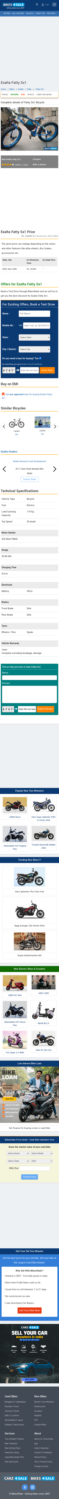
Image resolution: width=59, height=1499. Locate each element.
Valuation (30, 13)
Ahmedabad (10, 1420)
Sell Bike (6, 13)
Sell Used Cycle (11, 1461)
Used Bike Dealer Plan (14, 1457)
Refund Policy (40, 1457)
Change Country (41, 1466)
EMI (23, 94)
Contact (37, 1452)
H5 (16, 434)
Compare (37, 159)
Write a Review (39, 164)
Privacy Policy (46, 1461)
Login (45, 4)
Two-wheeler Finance (14, 1439)
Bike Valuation (11, 1443)
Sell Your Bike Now (29, 1310)
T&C (36, 1461)
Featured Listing (12, 1452)
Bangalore (9, 1401)
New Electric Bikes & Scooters (29, 969)
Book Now (47, 370)
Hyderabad (20, 1401)
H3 (42, 434)
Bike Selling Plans (12, 1448)
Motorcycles (39, 1406)
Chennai (8, 1411)
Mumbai (8, 1406)
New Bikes (51, 13)
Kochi (16, 1411)
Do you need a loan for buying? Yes (20, 358)
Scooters (38, 1411)
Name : (6, 313)
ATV (36, 1420)
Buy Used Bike (18, 13)
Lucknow (15, 1415)
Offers (15, 94)
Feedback (47, 1452)
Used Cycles (18, 1424)
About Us (38, 1439)
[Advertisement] (29, 47)
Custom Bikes (40, 1424)
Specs (30, 94)
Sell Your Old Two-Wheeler (29, 1251)
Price (5, 94)
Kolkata (8, 1424)
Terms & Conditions (34, 364)
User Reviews (44, 94)
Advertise (44, 1448)
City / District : (9, 349)
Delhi (7, 1415)
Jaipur (20, 1420)
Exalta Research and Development (29, 461)
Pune (16, 1406)
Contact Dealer (29, 479)
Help (36, 1448)
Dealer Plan (40, 13)
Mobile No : (8, 325)
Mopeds (37, 1415)
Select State (37, 4)
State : (5, 337)
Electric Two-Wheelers (44, 1401)
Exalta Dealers (9, 451)
